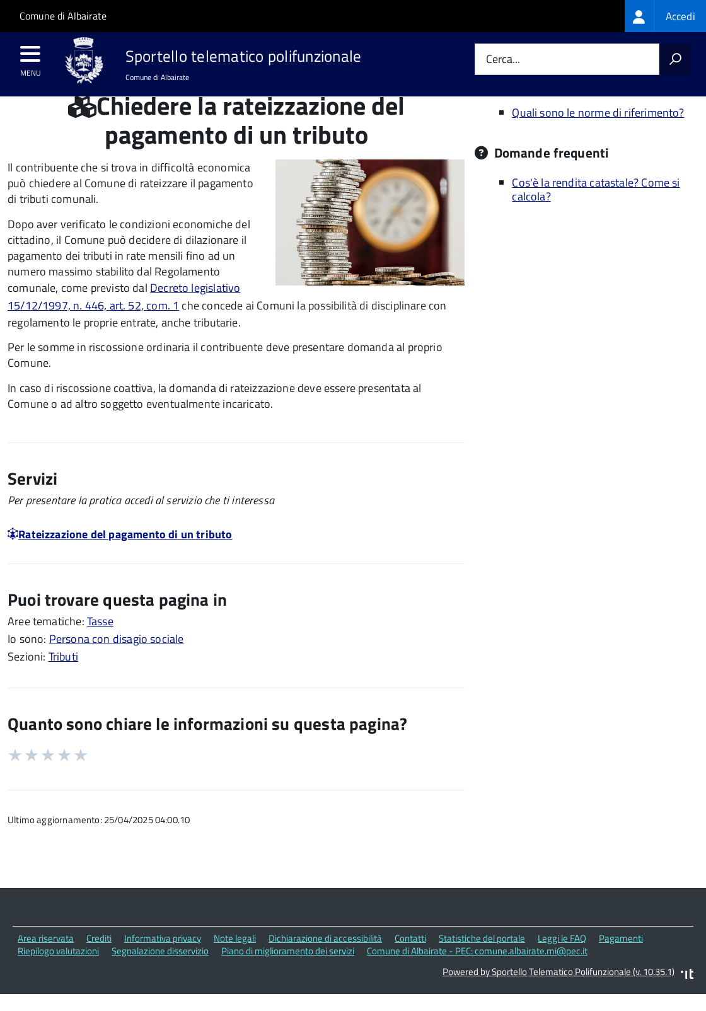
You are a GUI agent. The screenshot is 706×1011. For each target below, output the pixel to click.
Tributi (63, 680)
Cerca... (503, 59)
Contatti (410, 961)
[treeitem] (665, 16)
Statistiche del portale (482, 961)
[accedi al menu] (30, 57)
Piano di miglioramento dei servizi (287, 975)
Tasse (100, 645)
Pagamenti (621, 961)
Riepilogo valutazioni (58, 975)
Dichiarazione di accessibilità (325, 961)
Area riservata (46, 961)
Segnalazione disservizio (160, 975)
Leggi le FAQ (562, 961)
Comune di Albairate (63, 15)
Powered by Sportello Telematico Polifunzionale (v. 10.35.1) (558, 995)
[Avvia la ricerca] (675, 59)
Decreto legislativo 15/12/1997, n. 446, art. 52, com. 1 (124, 320)
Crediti (99, 961)
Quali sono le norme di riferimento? (598, 135)
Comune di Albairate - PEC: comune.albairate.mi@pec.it (477, 975)
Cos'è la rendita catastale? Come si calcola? (596, 213)
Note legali (235, 961)
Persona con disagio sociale (116, 662)
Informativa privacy (162, 961)
